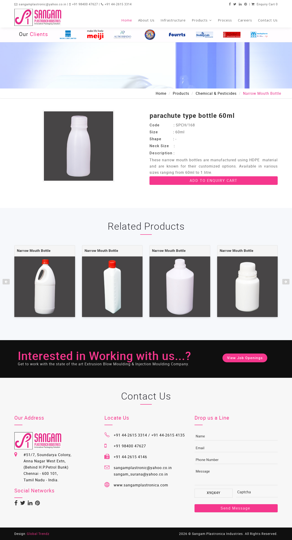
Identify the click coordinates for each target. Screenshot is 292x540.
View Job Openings (245, 358)
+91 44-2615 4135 (168, 435)
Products (202, 20)
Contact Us (268, 20)
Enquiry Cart (264, 4)
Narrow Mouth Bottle (34, 251)
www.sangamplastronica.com (141, 485)
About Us (146, 20)
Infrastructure (173, 20)
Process (225, 20)
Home (126, 20)
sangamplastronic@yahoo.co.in (43, 4)
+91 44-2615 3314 (118, 4)
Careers (245, 20)
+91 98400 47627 (85, 4)
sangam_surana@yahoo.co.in (141, 474)
